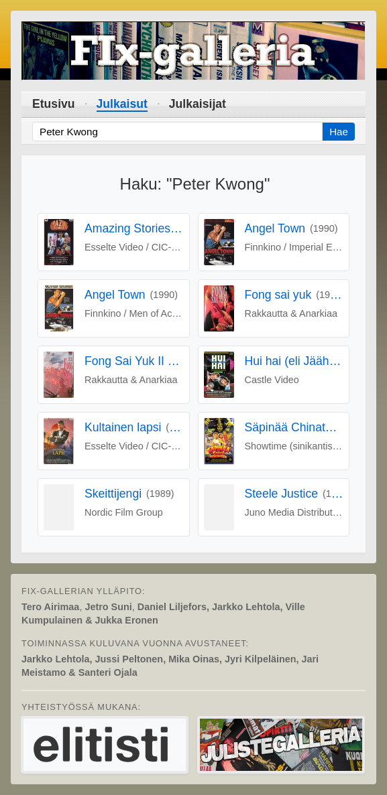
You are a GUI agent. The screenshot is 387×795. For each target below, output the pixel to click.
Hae (338, 131)
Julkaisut (122, 104)
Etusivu (53, 104)
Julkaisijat (197, 104)
